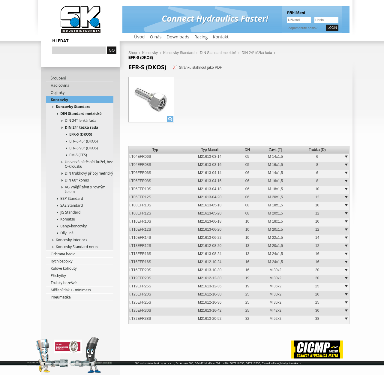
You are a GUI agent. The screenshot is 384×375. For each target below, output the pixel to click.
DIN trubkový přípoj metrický (89, 173)
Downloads (177, 37)
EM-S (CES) (78, 155)
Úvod (139, 37)
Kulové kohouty (64, 268)
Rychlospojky (61, 261)
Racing (201, 37)
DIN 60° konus (77, 180)
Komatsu (67, 219)
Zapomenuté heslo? (302, 28)
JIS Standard (70, 212)
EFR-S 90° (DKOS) (83, 148)
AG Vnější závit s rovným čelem (85, 189)
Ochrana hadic (63, 254)
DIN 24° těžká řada (81, 127)
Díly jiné (67, 233)
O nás (155, 37)
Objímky (57, 92)
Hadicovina (60, 85)
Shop (132, 53)
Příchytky (58, 275)
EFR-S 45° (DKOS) (83, 141)
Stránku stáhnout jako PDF (200, 67)
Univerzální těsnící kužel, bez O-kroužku (89, 164)
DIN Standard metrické (81, 113)
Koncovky (59, 100)
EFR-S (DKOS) (80, 134)
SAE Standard (71, 205)
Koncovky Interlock (71, 240)
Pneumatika (61, 297)
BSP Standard (71, 198)
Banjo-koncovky (73, 226)
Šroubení (58, 78)
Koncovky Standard (73, 106)
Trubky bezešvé (64, 282)
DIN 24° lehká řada (80, 120)
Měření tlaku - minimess (71, 290)
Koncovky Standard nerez (77, 246)
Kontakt (221, 37)
